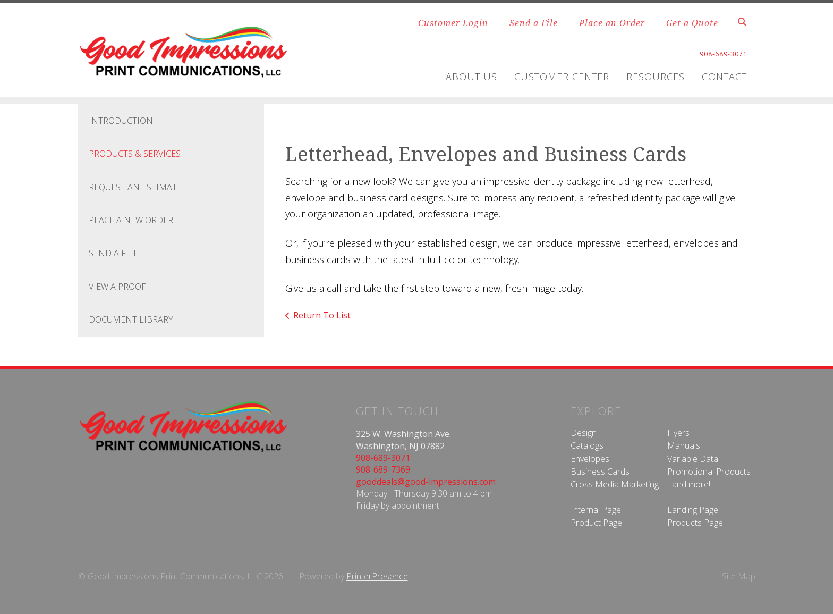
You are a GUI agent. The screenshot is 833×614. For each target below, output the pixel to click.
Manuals (683, 445)
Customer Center (561, 76)
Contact (724, 76)
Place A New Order (131, 220)
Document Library (131, 319)
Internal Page (596, 510)
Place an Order (612, 23)
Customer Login (453, 23)
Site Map (738, 576)
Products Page (695, 522)
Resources (655, 76)
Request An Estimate (135, 187)
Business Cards (600, 471)
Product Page (596, 522)
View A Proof (117, 286)
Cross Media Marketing (615, 484)
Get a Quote (692, 23)
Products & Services (135, 153)
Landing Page (692, 510)
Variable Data (692, 459)
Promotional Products (709, 471)
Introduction (121, 121)
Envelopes (590, 459)
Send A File (113, 253)
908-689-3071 (383, 458)
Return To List (322, 315)
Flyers (678, 433)
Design (584, 433)
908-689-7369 (383, 469)
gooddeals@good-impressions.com (426, 481)
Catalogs (587, 445)
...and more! (688, 484)
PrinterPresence (377, 576)
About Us (471, 76)
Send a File (533, 23)
